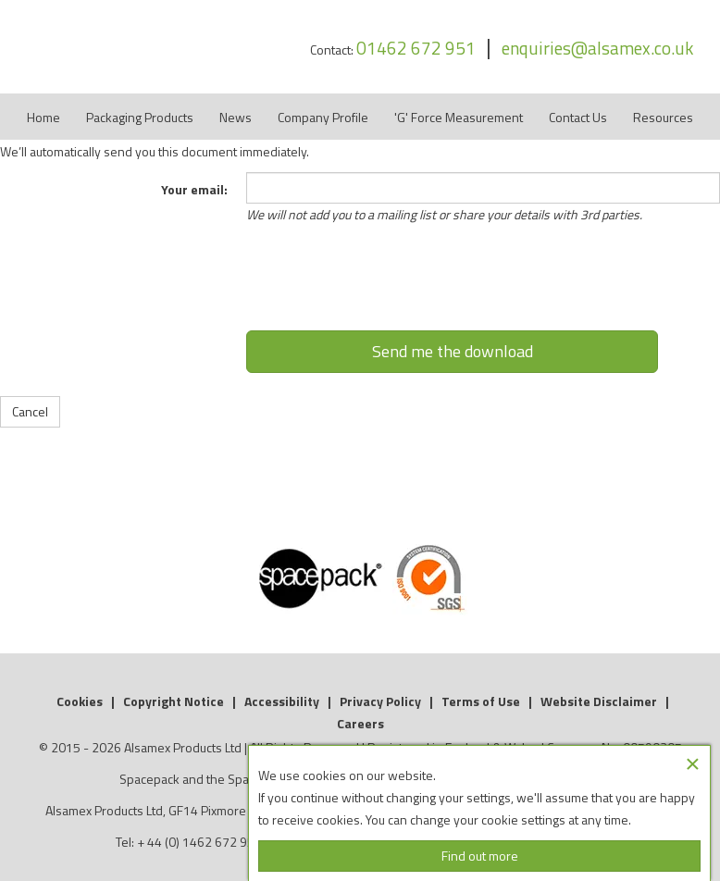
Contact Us (578, 117)
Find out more (479, 855)
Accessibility (281, 701)
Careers (360, 723)
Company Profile (323, 117)
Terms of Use (480, 701)
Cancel (30, 411)
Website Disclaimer (598, 701)
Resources (663, 117)
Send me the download (452, 351)
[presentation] (452, 285)
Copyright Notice (173, 701)
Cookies (79, 701)
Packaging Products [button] (139, 117)
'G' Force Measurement (458, 117)
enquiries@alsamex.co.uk (597, 47)
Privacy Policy (380, 701)
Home (43, 117)
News (235, 117)
